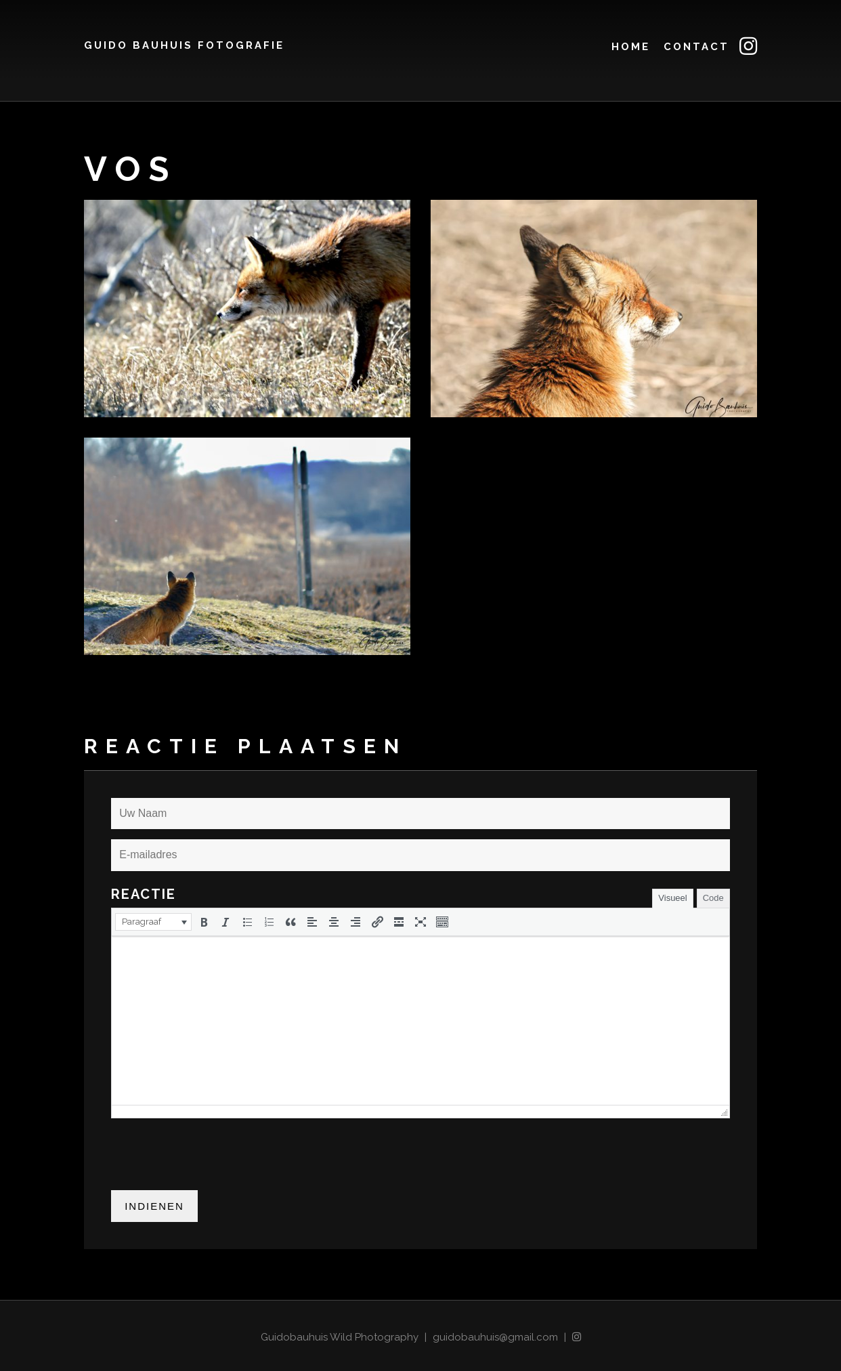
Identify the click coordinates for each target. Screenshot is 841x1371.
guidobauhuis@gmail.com (495, 1337)
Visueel (672, 898)
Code (713, 898)
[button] (153, 922)
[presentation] (153, 922)
